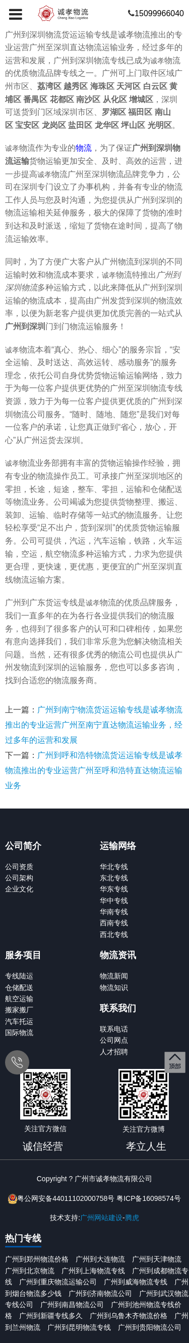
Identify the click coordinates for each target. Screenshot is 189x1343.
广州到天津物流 (156, 1259)
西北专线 (114, 934)
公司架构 (19, 878)
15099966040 (159, 13)
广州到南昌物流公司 (72, 1305)
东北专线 (114, 878)
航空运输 (19, 999)
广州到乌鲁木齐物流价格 (128, 1316)
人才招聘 (114, 1052)
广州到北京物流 (29, 1271)
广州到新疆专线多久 (51, 1316)
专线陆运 (19, 976)
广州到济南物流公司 (100, 1293)
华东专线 (114, 889)
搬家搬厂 (19, 1010)
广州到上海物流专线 (93, 1271)
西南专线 (114, 923)
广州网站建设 (101, 1218)
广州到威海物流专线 (135, 1282)
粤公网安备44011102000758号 (65, 1198)
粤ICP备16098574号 (148, 1198)
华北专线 (114, 867)
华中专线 (114, 901)
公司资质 (19, 867)
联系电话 (114, 1029)
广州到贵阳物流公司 (149, 1327)
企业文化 (19, 889)
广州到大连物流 (100, 1259)
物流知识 (114, 987)
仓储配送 (19, 987)
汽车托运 (19, 1021)
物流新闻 (114, 976)
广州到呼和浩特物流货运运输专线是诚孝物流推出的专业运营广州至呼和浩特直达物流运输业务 (93, 770)
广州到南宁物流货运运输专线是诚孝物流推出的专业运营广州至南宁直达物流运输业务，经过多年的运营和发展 (93, 724)
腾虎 (132, 1218)
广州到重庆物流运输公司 (58, 1282)
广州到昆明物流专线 (79, 1327)
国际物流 (19, 1032)
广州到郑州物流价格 (37, 1259)
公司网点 (114, 1040)
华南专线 (114, 912)
